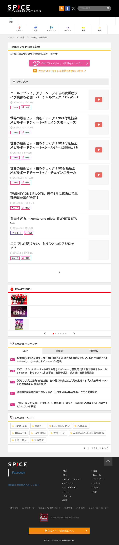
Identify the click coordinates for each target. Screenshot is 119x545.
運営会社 (14, 508)
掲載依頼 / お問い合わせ (49, 508)
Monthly (94, 351)
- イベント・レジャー (72, 479)
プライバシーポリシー (99, 508)
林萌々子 (38, 426)
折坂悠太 (38, 440)
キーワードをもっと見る (96, 448)
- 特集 (94, 492)
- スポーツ (66, 496)
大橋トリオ (58, 433)
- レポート (96, 483)
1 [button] (53, 333)
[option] (59, 312)
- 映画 (64, 500)
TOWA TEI (19, 433)
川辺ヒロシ (19, 440)
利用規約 (80, 508)
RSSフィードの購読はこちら (66, 530)
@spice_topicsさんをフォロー (24, 485)
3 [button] (58, 333)
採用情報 (68, 508)
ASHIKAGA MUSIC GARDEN (87, 433)
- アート (65, 492)
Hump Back (19, 426)
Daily (25, 351)
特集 (23, 37)
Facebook (18, 472)
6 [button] (65, 333)
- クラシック (67, 483)
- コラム (95, 487)
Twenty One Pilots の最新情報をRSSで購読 (60, 70)
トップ (11, 37)
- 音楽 (64, 471)
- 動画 (94, 471)
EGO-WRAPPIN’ (59, 426)
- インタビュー (98, 479)
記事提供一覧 (28, 508)
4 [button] (60, 333)
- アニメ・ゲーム (69, 487)
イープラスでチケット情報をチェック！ (58, 63)
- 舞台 (64, 475)
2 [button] (55, 333)
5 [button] (63, 333)
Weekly (59, 351)
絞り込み (20, 81)
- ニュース (96, 475)
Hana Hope (38, 433)
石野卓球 (81, 426)
